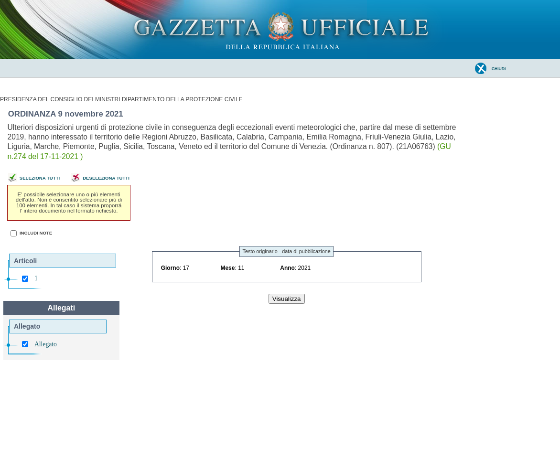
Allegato (45, 344)
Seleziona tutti (40, 178)
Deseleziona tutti (106, 178)
